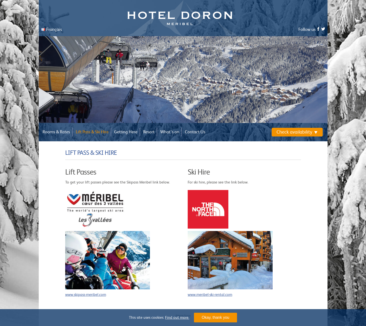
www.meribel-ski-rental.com (210, 294)
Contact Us (195, 131)
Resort (148, 131)
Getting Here (125, 131)
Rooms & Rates (56, 131)
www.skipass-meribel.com (85, 294)
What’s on (169, 131)
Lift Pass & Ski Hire (92, 131)
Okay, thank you (215, 317)
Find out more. (177, 317)
